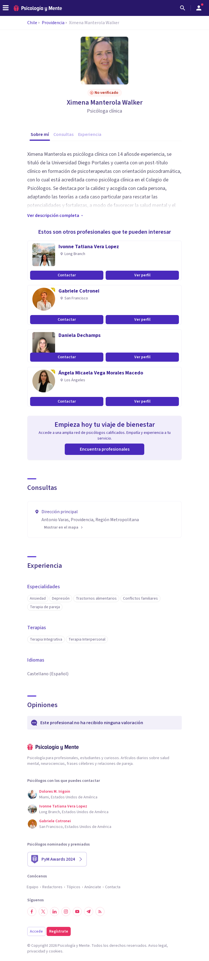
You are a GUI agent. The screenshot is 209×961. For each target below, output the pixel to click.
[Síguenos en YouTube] (77, 911)
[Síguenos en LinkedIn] (54, 911)
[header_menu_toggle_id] (5, 8)
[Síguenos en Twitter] (43, 911)
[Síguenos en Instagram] (65, 911)
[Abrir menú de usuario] (198, 8)
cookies (55, 951)
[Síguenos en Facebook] (31, 911)
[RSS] (99, 911)
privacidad (36, 951)
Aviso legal (157, 945)
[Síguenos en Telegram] (88, 911)
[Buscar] (182, 8)
